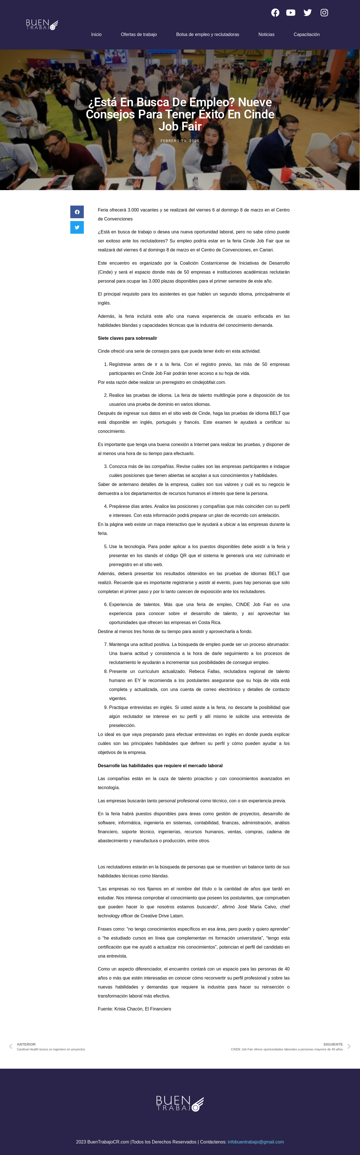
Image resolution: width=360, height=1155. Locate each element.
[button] (77, 212)
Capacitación (307, 34)
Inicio (96, 34)
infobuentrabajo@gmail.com (256, 1142)
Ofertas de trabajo (139, 34)
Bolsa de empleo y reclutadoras (207, 34)
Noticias (266, 34)
